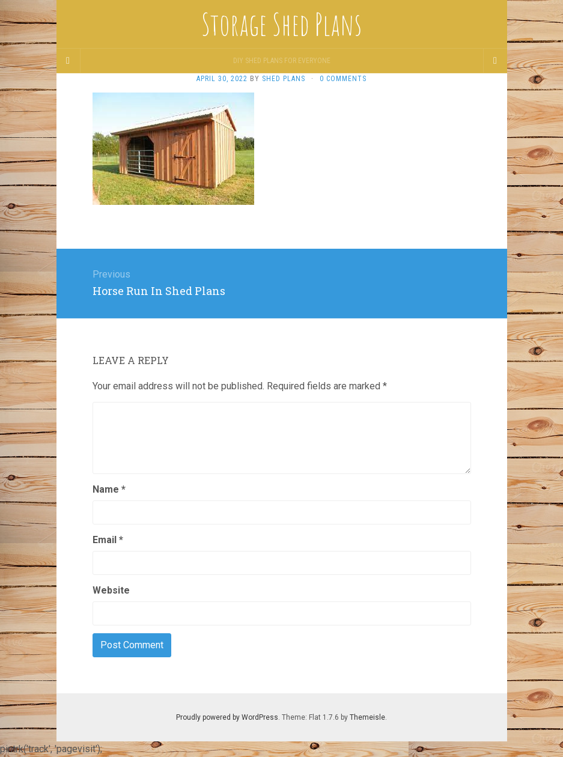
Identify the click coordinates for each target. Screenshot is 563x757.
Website (111, 590)
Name (109, 489)
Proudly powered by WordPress (227, 717)
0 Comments (343, 78)
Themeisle (367, 717)
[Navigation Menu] (495, 61)
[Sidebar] (68, 61)
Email (108, 540)
